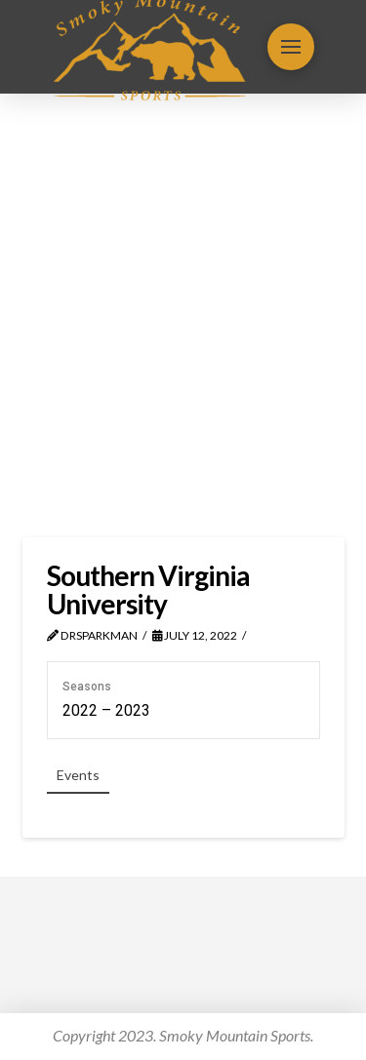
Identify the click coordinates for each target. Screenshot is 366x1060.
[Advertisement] (183, 315)
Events (78, 774)
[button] (290, 46)
